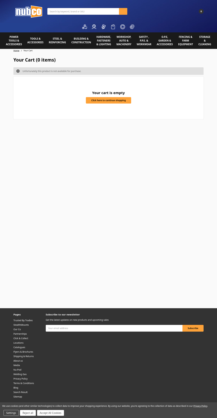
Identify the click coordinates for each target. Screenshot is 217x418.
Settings (11, 413)
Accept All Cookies (50, 413)
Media (16, 365)
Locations (18, 342)
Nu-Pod (17, 369)
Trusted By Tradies (23, 320)
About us (18, 360)
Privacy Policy (20, 378)
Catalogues (19, 347)
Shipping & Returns (23, 356)
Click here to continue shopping (108, 100)
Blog (15, 387)
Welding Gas (20, 374)
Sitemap (17, 396)
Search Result (20, 392)
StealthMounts (21, 324)
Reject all (28, 413)
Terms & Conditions (23, 383)
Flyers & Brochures (23, 351)
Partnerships (20, 333)
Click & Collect (20, 338)
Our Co (17, 329)
